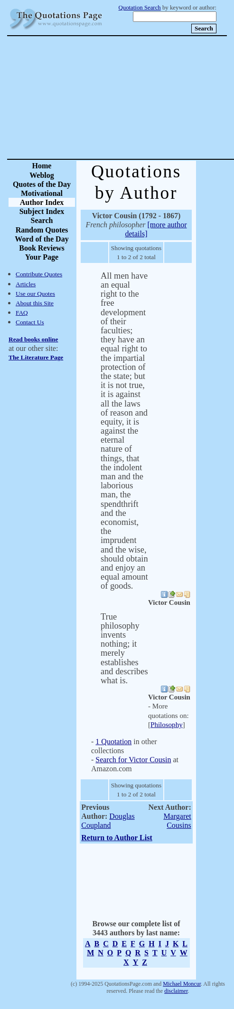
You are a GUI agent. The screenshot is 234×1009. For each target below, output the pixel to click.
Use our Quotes (35, 293)
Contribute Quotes (39, 274)
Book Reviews (42, 248)
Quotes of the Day (42, 184)
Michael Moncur (182, 983)
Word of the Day (41, 239)
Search (42, 220)
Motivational (42, 193)
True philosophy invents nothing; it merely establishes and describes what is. (124, 648)
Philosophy (166, 724)
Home (42, 166)
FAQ (22, 312)
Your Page (41, 257)
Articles (26, 284)
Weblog (41, 175)
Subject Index (42, 211)
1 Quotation (113, 741)
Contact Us (30, 322)
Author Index (42, 202)
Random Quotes (42, 230)
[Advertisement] (150, 97)
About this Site (35, 303)
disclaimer (175, 991)
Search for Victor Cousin (133, 760)
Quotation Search (140, 7)
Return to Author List (116, 838)
